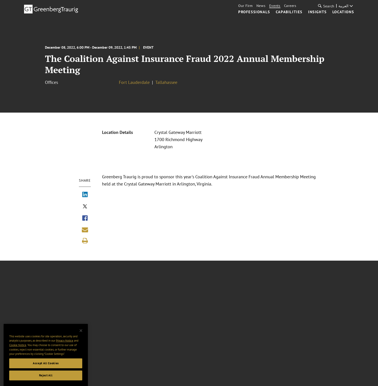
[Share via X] (85, 206)
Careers (290, 6)
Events (274, 6)
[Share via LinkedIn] (85, 194)
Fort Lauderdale (134, 82)
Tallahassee (166, 82)
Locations (343, 12)
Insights (317, 12)
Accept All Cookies (46, 366)
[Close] (81, 333)
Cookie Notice (17, 348)
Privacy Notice (64, 344)
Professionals (254, 12)
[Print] (85, 241)
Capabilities (289, 12)
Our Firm (245, 6)
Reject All (46, 378)
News (261, 6)
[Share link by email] (85, 230)
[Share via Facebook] (85, 218)
